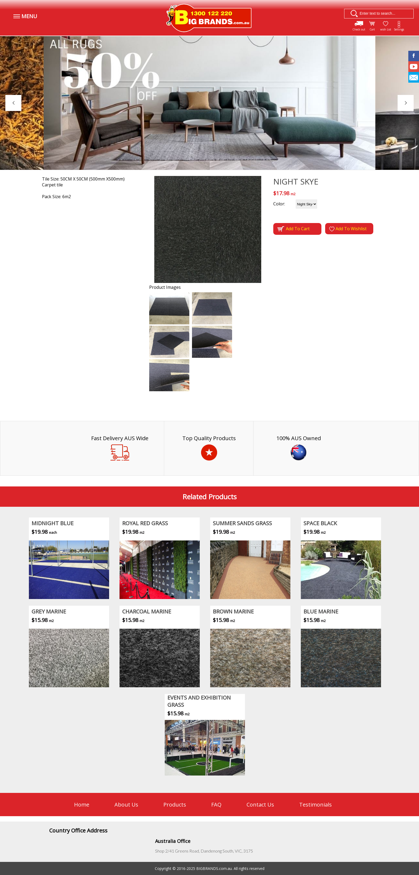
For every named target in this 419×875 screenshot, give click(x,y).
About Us (126, 804)
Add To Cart (293, 229)
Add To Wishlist (348, 229)
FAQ (216, 804)
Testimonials (315, 804)
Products (174, 804)
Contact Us (260, 804)
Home (81, 804)
